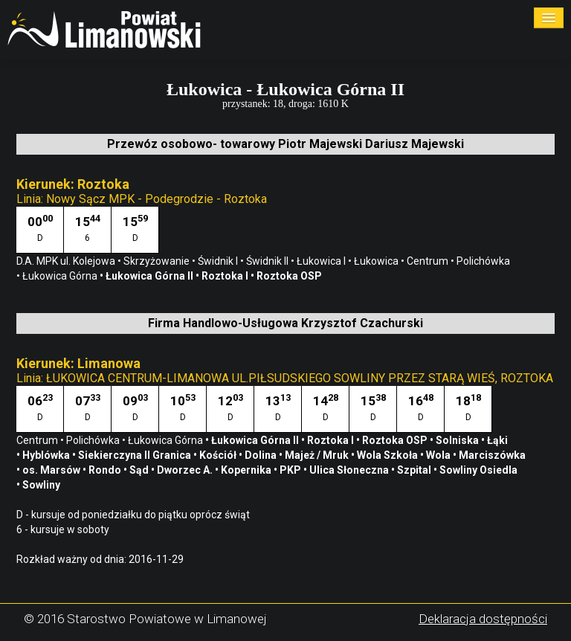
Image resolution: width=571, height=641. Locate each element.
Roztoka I (331, 440)
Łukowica (377, 261)
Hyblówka (47, 455)
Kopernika (247, 470)
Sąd (140, 470)
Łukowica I (322, 261)
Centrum (429, 261)
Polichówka (94, 440)
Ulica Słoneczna (350, 470)
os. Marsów (52, 470)
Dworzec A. (186, 470)
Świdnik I (219, 261)
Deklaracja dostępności (483, 618)
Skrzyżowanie (157, 261)
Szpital (415, 470)
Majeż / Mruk (318, 455)
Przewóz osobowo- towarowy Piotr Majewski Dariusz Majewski (285, 144)
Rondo (105, 470)
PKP (291, 470)
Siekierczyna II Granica (135, 455)
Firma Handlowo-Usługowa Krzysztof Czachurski (285, 323)
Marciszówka (493, 455)
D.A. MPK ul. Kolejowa (66, 261)
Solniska (458, 440)
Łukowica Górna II (256, 440)
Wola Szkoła (388, 455)
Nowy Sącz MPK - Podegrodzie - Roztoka (156, 199)
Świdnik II (268, 261)
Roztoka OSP (396, 440)
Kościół (219, 455)
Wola (439, 455)
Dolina (262, 455)
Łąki (498, 440)
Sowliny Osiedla (479, 470)
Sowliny (42, 485)
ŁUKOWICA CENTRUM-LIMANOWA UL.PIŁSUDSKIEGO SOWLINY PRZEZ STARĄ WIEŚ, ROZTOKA (299, 378)
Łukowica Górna (166, 440)
